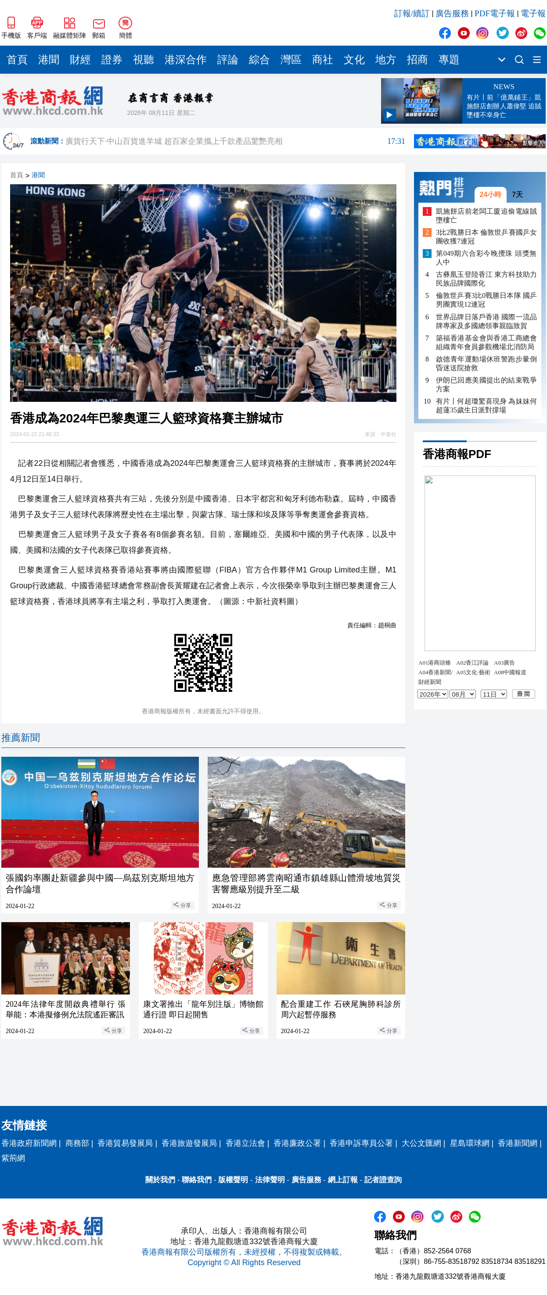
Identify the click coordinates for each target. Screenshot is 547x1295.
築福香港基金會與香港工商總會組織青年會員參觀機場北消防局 (486, 342)
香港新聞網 (517, 1143)
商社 (322, 59)
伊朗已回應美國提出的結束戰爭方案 (486, 384)
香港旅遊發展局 (189, 1143)
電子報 (533, 13)
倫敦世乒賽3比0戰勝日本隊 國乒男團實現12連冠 (486, 300)
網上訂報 (343, 1180)
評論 (227, 59)
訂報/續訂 (412, 13)
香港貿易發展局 (125, 1143)
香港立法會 (245, 1143)
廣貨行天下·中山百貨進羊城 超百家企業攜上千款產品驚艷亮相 (235, 141)
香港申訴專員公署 (361, 1143)
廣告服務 (452, 13)
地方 (385, 59)
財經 (80, 59)
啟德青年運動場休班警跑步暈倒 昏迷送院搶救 (486, 363)
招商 (417, 59)
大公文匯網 (421, 1143)
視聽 (143, 59)
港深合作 (186, 59)
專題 (449, 59)
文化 (354, 59)
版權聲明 (233, 1180)
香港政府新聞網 (29, 1143)
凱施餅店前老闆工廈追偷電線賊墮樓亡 (486, 215)
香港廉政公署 (297, 1143)
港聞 (48, 59)
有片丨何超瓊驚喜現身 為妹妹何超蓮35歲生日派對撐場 (486, 405)
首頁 (17, 59)
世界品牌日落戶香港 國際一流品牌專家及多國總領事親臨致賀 (486, 321)
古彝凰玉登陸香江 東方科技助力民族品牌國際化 (486, 279)
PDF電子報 (495, 13)
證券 (111, 59)
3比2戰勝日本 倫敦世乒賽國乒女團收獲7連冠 (486, 237)
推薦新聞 (20, 737)
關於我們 (160, 1180)
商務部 (77, 1143)
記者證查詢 (383, 1180)
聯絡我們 (197, 1180)
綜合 (259, 59)
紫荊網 (13, 1158)
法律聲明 (270, 1180)
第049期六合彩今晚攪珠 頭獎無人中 (486, 258)
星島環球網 (469, 1143)
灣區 (291, 59)
